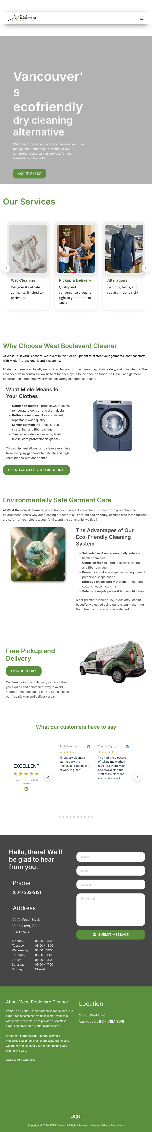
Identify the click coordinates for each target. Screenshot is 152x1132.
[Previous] (6, 268)
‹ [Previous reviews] (48, 777)
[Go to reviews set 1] (59, 817)
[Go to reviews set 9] (88, 817)
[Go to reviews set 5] (74, 817)
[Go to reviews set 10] (92, 817)
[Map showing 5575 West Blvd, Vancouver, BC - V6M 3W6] (100, 1062)
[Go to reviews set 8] (85, 817)
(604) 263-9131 (27, 892)
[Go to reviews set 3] (67, 817)
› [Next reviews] (138, 777)
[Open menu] (141, 18)
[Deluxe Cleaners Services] (76, 268)
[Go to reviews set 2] (63, 817)
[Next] (146, 268)
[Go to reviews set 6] (78, 817)
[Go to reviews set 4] (70, 817)
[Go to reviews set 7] (81, 817)
